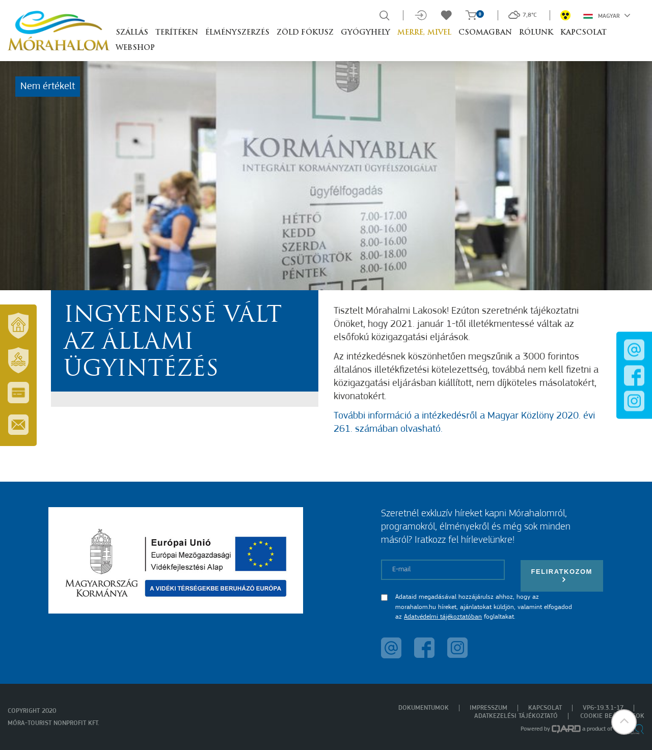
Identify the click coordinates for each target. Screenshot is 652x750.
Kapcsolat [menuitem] (545, 708)
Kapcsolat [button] (583, 33)
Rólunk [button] (536, 33)
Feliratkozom (561, 576)
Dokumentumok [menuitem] (423, 708)
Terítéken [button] (176, 33)
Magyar (607, 15)
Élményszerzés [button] (237, 33)
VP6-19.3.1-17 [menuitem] (603, 708)
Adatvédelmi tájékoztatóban (443, 617)
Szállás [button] (132, 33)
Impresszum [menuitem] (488, 708)
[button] (624, 722)
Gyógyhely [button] (365, 33)
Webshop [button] (135, 48)
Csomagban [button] (485, 33)
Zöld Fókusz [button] (305, 33)
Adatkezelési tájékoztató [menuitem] (516, 716)
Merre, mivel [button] (424, 33)
